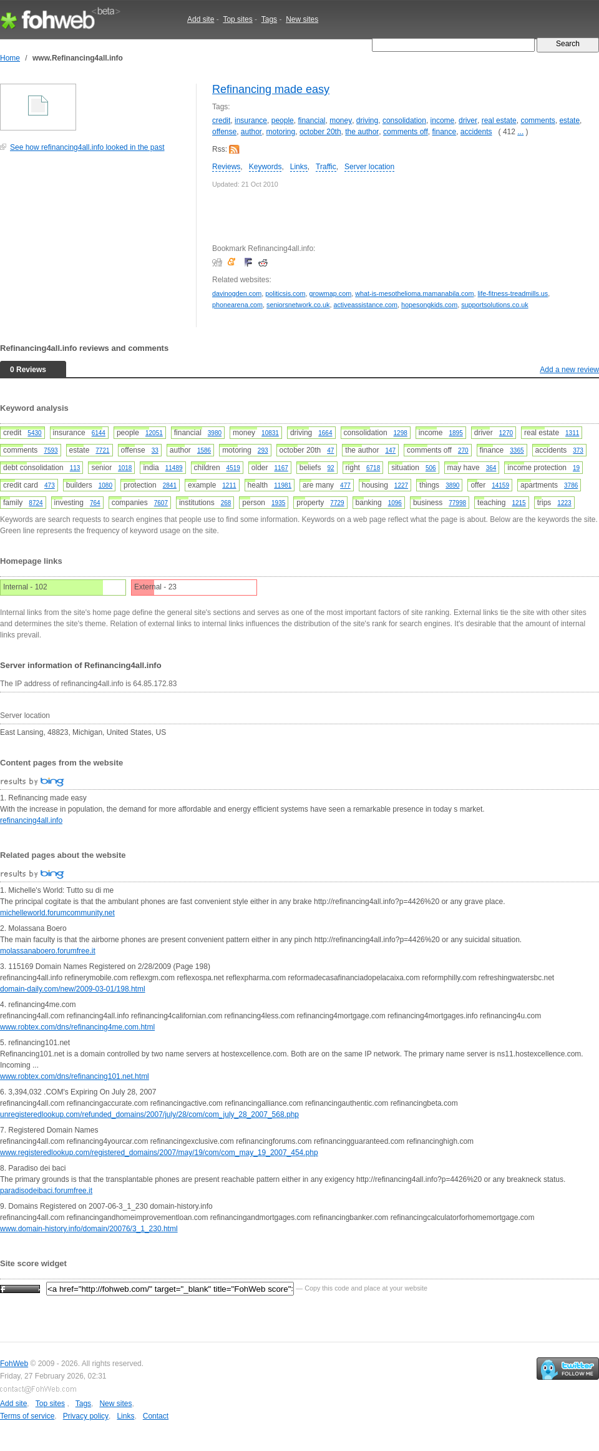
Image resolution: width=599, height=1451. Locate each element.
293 (263, 450)
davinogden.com (236, 293)
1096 (395, 502)
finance (444, 131)
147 (390, 450)
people (282, 120)
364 (491, 468)
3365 (517, 450)
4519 (233, 468)
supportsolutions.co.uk (494, 304)
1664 (325, 433)
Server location (369, 166)
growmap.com (330, 293)
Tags (269, 19)
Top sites (237, 19)
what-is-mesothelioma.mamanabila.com (414, 293)
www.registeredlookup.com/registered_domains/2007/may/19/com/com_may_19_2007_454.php (159, 1152)
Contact (155, 1416)
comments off (405, 131)
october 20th (320, 131)
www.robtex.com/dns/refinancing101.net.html (74, 1076)
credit (221, 120)
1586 (204, 450)
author (251, 131)
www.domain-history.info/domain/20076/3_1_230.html (89, 1228)
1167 (281, 468)
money (340, 120)
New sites (302, 19)
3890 (452, 485)
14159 (500, 485)
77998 (457, 502)
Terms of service (27, 1416)
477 (345, 485)
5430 (34, 433)
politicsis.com (285, 293)
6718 (373, 468)
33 (155, 450)
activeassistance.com (365, 304)
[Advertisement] (93, 246)
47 (330, 450)
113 (75, 468)
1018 (125, 468)
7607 (161, 502)
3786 (571, 485)
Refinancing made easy (270, 89)
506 (431, 468)
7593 (50, 450)
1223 (564, 502)
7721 (102, 450)
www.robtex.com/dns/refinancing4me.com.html (77, 1027)
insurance (251, 120)
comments (537, 120)
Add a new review (569, 369)
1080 (105, 485)
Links (299, 166)
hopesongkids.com (429, 304)
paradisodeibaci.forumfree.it (46, 1190)
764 (95, 502)
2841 (170, 485)
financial (311, 120)
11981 (282, 485)
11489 (174, 468)
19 (576, 468)
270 (463, 450)
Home (10, 58)
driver (468, 120)
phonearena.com (237, 304)
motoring (281, 131)
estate (569, 120)
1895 (456, 433)
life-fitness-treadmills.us (512, 293)
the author (362, 131)
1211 (229, 485)
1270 (506, 433)
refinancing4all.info (31, 820)
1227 (401, 485)
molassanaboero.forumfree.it (47, 951)
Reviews (226, 166)
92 (330, 468)
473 (49, 485)
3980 (215, 433)
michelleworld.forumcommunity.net (57, 912)
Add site (200, 19)
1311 (572, 433)
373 (578, 450)
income (443, 120)
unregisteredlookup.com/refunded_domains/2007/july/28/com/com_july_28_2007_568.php (149, 1114)
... (520, 131)
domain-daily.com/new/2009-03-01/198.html (72, 989)
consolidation (404, 120)
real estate (499, 120)
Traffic (326, 166)
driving (367, 120)
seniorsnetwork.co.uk (297, 304)
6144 (98, 433)
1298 (400, 433)
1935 (278, 502)
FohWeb (14, 1363)
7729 (337, 502)
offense (224, 131)
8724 (35, 502)
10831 (270, 433)
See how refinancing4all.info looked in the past (87, 147)
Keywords (265, 166)
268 (226, 502)
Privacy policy (86, 1416)
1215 (518, 502)
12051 (154, 433)
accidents (476, 131)
